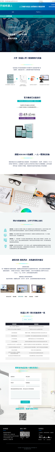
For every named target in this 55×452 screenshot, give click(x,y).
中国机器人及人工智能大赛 (9, 434)
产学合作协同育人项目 (8, 437)
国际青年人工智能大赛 (8, 439)
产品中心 (38, 12)
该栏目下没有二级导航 (38, 16)
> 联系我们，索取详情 (27, 319)
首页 (13, 12)
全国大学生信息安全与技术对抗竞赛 (11, 435)
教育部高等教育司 (7, 432)
